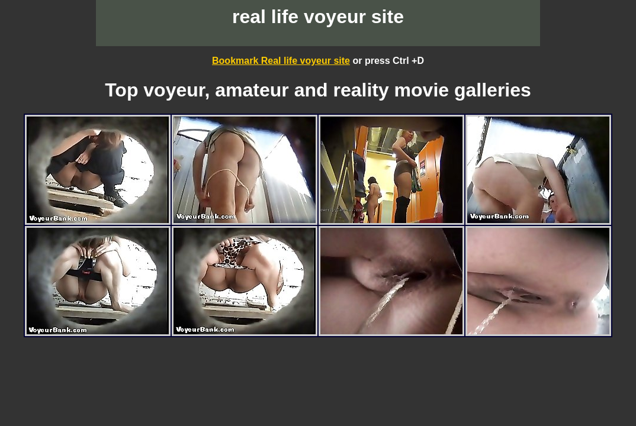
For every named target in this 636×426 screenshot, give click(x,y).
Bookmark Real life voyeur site (281, 61)
